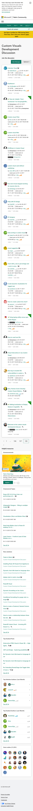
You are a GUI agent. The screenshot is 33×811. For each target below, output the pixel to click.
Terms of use (4, 797)
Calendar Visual (13, 68)
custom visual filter (13, 132)
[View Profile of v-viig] (23, 75)
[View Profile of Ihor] (11, 119)
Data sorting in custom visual (17, 233)
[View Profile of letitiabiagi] (12, 189)
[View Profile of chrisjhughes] (13, 86)
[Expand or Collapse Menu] (2, 21)
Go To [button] (27, 25)
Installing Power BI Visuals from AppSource (16, 564)
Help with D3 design (14, 201)
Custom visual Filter (14, 117)
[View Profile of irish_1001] (12, 171)
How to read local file (14, 337)
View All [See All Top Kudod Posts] (6, 673)
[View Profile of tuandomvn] (13, 289)
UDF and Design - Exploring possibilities (15, 650)
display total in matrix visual (11, 577)
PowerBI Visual (7, 584)
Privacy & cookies (5, 794)
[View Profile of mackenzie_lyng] (14, 393)
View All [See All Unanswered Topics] (6, 545)
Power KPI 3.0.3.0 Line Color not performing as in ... (12, 495)
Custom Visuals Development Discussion (14, 559)
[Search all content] (18, 29)
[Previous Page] (3, 441)
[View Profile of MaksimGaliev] (12, 416)
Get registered (6, 12)
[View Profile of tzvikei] (16, 429)
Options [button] (26, 62)
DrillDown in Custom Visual (16, 148)
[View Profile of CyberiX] (12, 235)
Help (21, 25)
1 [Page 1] (6, 441)
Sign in (15, 25)
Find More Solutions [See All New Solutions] (6, 632)
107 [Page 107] (20, 441)
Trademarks (4, 800)
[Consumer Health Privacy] (16, 806)
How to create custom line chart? (17, 302)
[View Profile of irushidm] (12, 269)
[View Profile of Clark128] (12, 204)
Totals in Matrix (8, 557)
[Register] (8, 482)
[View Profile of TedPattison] (18, 322)
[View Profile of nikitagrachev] (17, 157)
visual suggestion (13, 248)
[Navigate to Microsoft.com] (6, 17)
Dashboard (11, 83)
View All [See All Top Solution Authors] (6, 704)
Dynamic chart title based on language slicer (16, 570)
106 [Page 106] (15, 441)
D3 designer (11, 217)
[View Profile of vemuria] (12, 304)
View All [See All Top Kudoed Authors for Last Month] (6, 741)
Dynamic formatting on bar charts (13, 590)
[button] (16, 62)
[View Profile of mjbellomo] (12, 376)
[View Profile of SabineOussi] (13, 70)
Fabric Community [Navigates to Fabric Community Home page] (19, 17)
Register (9, 25)
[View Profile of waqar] (11, 251)
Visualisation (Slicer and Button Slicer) (14, 516)
